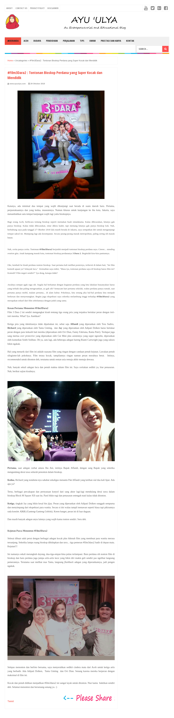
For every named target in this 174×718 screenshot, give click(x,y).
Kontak (130, 40)
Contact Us (21, 8)
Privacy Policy (37, 8)
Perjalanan (69, 40)
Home (10, 60)
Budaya (37, 40)
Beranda (13, 40)
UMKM (92, 40)
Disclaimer (52, 8)
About (9, 8)
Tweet (10, 701)
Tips (82, 40)
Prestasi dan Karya (111, 40)
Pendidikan (52, 40)
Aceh (26, 40)
